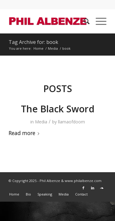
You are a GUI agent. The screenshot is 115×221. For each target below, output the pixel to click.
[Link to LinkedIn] (92, 187)
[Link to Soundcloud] (101, 187)
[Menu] (98, 21)
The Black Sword (57, 109)
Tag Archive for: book (33, 42)
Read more (25, 133)
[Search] (84, 21)
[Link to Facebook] (83, 187)
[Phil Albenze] (48, 21)
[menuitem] (84, 21)
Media (41, 122)
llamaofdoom (71, 122)
